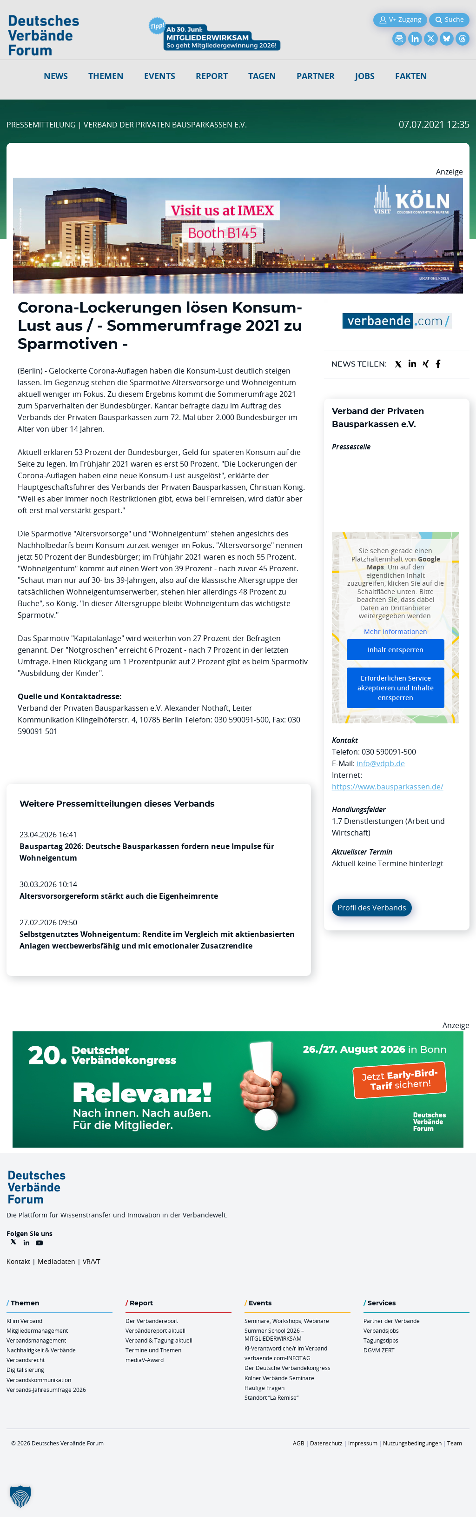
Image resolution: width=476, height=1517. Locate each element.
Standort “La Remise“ (271, 1397)
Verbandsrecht (26, 1359)
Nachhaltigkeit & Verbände (41, 1350)
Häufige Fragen (264, 1387)
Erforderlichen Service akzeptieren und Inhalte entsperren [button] (395, 688)
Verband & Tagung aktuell (159, 1340)
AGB (298, 1443)
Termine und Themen (153, 1350)
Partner (316, 76)
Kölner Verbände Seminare (279, 1378)
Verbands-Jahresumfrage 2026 (46, 1389)
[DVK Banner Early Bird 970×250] (238, 1037)
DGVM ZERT (379, 1350)
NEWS (56, 76)
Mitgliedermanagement (37, 1330)
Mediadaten (56, 1261)
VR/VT (91, 1261)
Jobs (365, 76)
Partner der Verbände (392, 1320)
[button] (20, 1496)
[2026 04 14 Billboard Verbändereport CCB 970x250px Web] (238, 183)
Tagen (262, 76)
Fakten (411, 76)
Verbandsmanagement (36, 1340)
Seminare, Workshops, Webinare (287, 1320)
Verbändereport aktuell (155, 1330)
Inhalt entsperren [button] (395, 649)
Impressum (362, 1443)
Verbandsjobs (381, 1330)
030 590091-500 (389, 752)
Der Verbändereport (152, 1320)
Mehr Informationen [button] (395, 632)
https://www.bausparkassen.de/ (387, 787)
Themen (106, 76)
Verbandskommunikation (39, 1379)
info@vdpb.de (381, 763)
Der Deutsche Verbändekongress (288, 1367)
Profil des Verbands (371, 907)
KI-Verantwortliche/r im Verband (286, 1348)
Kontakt (18, 1261)
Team (454, 1443)
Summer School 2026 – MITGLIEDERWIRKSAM (274, 1334)
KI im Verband (24, 1320)
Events (159, 76)
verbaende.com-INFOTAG (278, 1358)
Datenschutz (326, 1443)
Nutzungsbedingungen (412, 1443)
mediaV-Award (145, 1359)
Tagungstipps (381, 1340)
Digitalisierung (25, 1369)
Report (212, 76)
